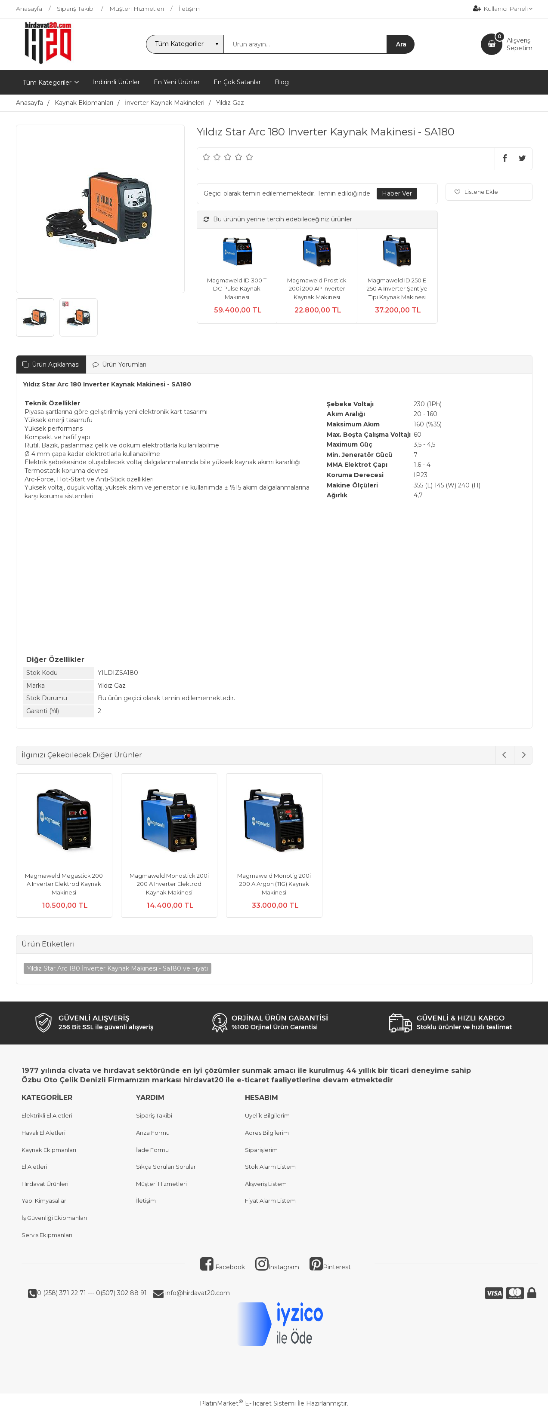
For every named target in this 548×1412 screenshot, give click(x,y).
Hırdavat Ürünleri (45, 1183)
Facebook (222, 1267)
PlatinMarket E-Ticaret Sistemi (248, 1403)
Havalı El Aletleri (43, 1132)
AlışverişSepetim (520, 44)
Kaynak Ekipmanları (49, 1149)
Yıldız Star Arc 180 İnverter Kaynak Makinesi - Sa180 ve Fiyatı (117, 968)
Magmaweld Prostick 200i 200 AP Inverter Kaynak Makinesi (317, 288)
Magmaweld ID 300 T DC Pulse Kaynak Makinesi (236, 288)
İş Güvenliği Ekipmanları (54, 1217)
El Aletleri (34, 1166)
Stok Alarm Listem (270, 1166)
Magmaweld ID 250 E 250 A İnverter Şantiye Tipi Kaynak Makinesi (397, 288)
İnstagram (277, 1267)
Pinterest (330, 1267)
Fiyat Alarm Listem (270, 1200)
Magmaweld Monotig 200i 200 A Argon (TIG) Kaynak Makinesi (274, 884)
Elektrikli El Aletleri (47, 1115)
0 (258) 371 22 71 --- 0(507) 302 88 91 (92, 1293)
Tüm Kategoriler (47, 82)
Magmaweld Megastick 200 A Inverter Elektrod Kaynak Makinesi (64, 884)
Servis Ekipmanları (47, 1234)
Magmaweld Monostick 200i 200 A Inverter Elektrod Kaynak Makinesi (169, 884)
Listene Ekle (476, 191)
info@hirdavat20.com (197, 1293)
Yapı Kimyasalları (45, 1200)
